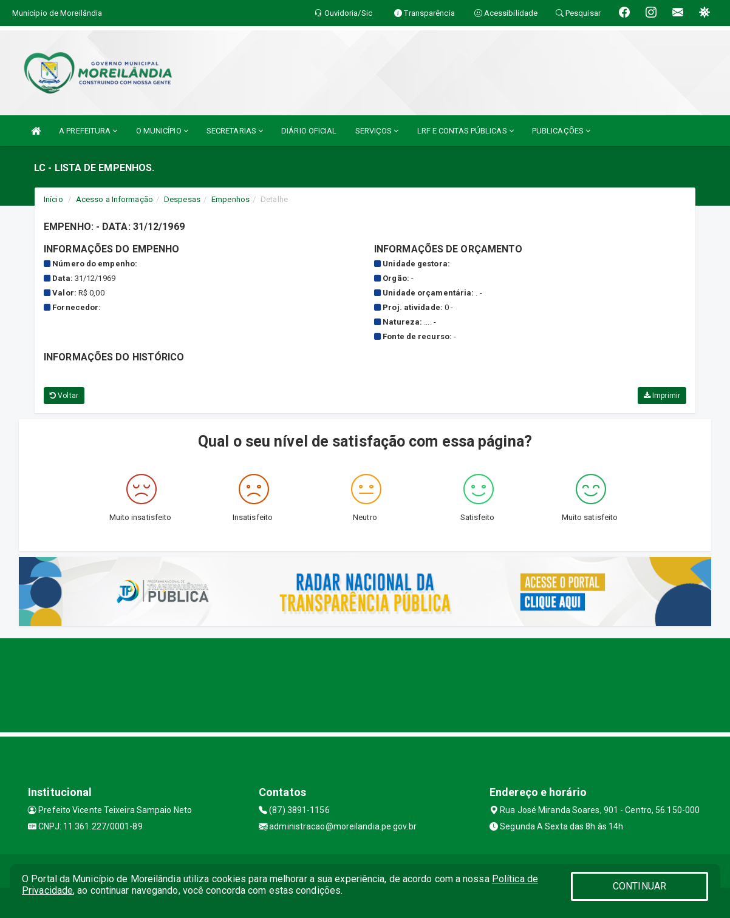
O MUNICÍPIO (162, 130)
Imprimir (662, 395)
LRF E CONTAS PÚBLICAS (465, 130)
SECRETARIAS (234, 130)
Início (53, 199)
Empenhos (230, 199)
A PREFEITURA (88, 130)
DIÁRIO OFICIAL (308, 130)
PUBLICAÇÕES (561, 130)
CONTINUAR (639, 886)
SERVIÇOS (377, 130)
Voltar (64, 395)
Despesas (182, 199)
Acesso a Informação (114, 199)
